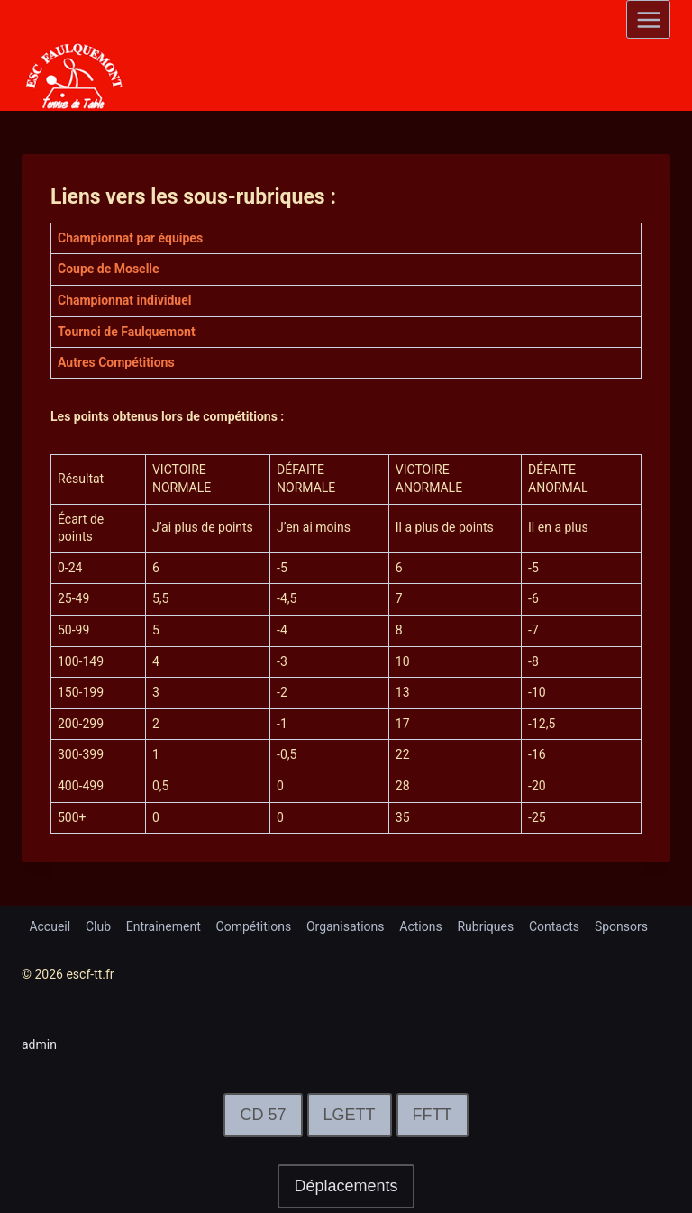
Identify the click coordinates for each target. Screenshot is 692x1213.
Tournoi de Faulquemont (127, 331)
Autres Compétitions (116, 362)
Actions (420, 926)
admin (39, 1044)
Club (98, 926)
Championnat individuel (124, 300)
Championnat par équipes (130, 238)
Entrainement (163, 926)
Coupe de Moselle (108, 268)
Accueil (49, 926)
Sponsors (621, 926)
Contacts (554, 926)
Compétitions (254, 926)
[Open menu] (648, 19)
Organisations (345, 926)
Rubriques (485, 926)
